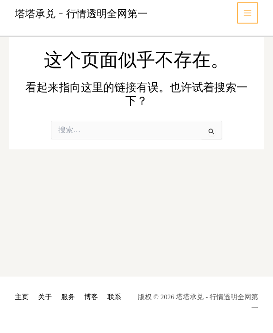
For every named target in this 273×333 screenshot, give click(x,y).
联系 (114, 297)
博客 (91, 297)
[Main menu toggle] (248, 13)
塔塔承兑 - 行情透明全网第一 (81, 12)
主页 (22, 297)
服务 (68, 297)
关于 (45, 297)
